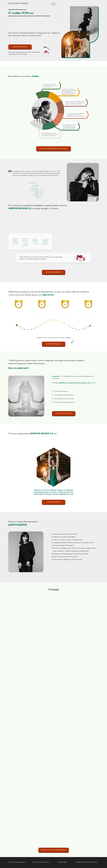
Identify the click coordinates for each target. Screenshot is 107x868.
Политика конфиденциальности (17, 862)
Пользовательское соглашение (40, 862)
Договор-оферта (62, 862)
